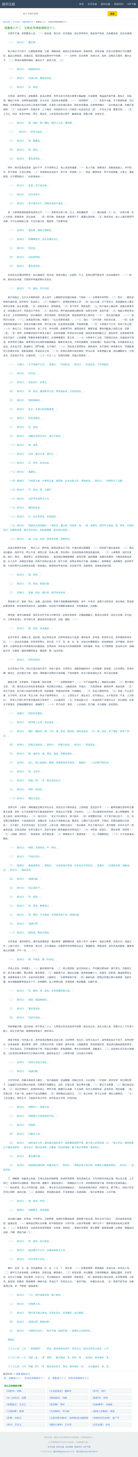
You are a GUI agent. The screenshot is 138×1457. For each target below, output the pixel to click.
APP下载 (131, 4)
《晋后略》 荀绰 (56, 1404)
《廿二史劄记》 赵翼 (15, 1397)
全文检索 (69, 1446)
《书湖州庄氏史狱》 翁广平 (105, 1417)
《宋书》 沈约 (98, 1390)
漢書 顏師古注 (27, 22)
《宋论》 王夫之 (13, 1424)
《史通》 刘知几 (13, 1417)
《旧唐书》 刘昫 (13, 1390)
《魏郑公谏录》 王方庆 (60, 1424)
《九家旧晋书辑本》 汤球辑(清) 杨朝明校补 (70, 1417)
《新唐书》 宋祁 (99, 1397)
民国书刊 (118, 4)
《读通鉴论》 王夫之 (15, 1404)
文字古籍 (92, 4)
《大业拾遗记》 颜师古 (60, 1390)
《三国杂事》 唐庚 (14, 1411)
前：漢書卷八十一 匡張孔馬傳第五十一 (24, 1378)
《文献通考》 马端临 (101, 1404)
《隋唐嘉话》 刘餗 (57, 1397)
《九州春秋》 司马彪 (58, 1411)
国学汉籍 (6, 22)
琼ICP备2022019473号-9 (86, 1451)
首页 (81, 4)
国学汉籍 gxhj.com (61, 1451)
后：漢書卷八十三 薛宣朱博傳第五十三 (68, 1378)
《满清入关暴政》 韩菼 (103, 1411)
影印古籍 (105, 4)
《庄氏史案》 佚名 (100, 1424)
